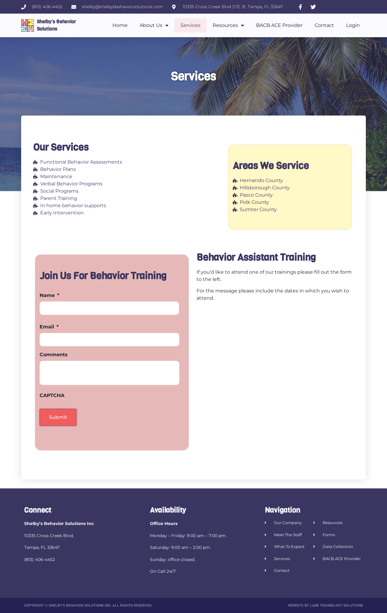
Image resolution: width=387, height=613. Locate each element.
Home (120, 25)
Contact (324, 25)
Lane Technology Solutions (336, 605)
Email (49, 327)
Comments (54, 354)
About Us (154, 25)
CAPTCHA (52, 395)
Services (190, 25)
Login (353, 25)
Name (49, 295)
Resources (228, 25)
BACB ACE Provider (279, 25)
